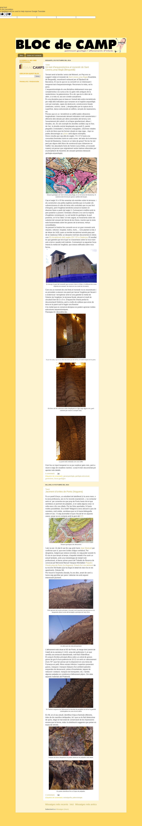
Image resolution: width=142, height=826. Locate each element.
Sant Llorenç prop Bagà (78, 77)
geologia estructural (82, 476)
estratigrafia (67, 797)
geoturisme (49, 478)
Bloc (21, 55)
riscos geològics (59, 478)
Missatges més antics (86, 804)
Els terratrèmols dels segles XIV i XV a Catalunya (68, 237)
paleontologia (77, 797)
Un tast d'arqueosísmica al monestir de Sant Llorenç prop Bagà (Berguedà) (67, 68)
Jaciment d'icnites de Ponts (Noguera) (64, 491)
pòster (65, 134)
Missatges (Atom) (62, 809)
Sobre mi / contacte (34, 55)
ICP (81, 516)
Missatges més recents (56, 804)
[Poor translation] (8, 14)
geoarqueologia (68, 476)
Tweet (47, 65)
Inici (72, 804)
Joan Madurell (86, 548)
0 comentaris (49, 473)
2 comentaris (49, 795)
